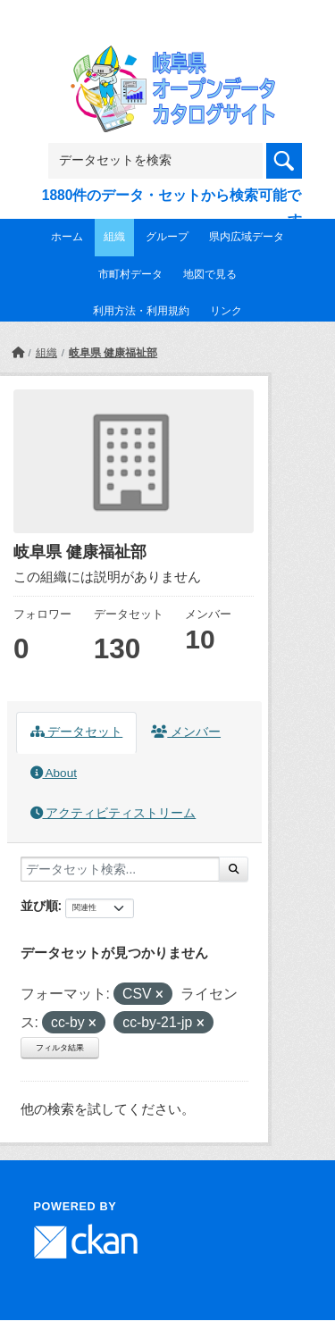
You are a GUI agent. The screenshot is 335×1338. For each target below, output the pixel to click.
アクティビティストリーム (113, 813)
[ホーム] (18, 353)
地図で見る (210, 274)
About (53, 773)
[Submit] (233, 869)
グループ (167, 236)
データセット (76, 732)
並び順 (39, 906)
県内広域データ (246, 236)
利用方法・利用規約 (141, 311)
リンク (226, 311)
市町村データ (130, 274)
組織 (114, 236)
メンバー (186, 732)
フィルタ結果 (60, 1047)
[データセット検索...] (120, 869)
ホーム (67, 236)
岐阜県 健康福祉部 (113, 353)
